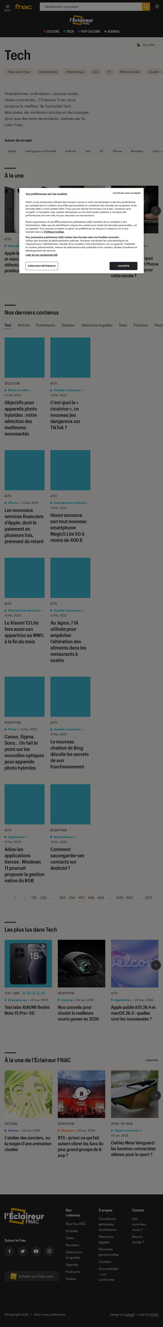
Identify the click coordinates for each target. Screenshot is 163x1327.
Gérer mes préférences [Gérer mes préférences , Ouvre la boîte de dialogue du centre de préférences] (42, 266)
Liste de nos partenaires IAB (41, 255)
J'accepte (123, 266)
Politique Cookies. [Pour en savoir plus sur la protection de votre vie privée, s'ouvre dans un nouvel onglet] (54, 231)
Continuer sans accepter (127, 193)
